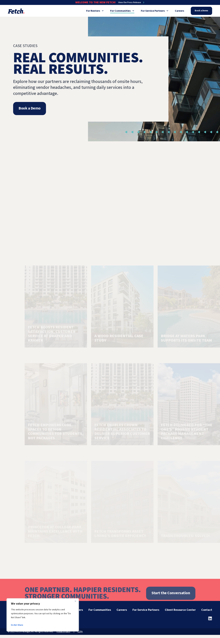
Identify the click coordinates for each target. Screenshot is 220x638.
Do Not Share (17, 625)
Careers (179, 11)
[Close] (75, 601)
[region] (43, 614)
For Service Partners (154, 10)
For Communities (122, 10)
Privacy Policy (63, 631)
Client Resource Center (180, 610)
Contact (206, 610)
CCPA (80, 631)
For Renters (95, 10)
